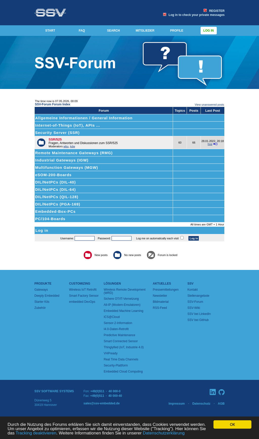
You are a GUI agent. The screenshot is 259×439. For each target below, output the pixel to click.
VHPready (111, 353)
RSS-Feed (160, 308)
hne (210, 144)
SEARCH (113, 30)
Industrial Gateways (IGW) (62, 160)
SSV (190, 283)
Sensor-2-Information (118, 323)
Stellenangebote (198, 295)
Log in (209, 30)
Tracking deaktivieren (36, 433)
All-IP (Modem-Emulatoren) (122, 305)
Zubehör (40, 308)
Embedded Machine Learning (123, 311)
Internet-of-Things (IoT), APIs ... (67, 125)
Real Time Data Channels (121, 359)
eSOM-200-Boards (53, 175)
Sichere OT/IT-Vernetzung (121, 299)
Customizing (79, 283)
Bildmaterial (161, 302)
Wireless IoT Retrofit (82, 289)
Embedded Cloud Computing (123, 371)
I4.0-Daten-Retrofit (116, 329)
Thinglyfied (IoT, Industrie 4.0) (124, 347)
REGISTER (214, 11)
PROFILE (176, 30)
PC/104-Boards (50, 219)
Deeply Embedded (46, 295)
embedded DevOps (82, 302)
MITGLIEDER (145, 30)
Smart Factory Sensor (84, 295)
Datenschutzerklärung (164, 433)
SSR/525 (55, 139)
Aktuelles (162, 283)
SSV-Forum (195, 302)
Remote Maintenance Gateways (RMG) (74, 153)
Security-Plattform (116, 365)
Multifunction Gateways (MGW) (66, 167)
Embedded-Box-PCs (55, 211)
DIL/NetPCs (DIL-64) (55, 189)
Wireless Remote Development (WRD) (124, 291)
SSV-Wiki (193, 308)
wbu (66, 146)
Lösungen (112, 283)
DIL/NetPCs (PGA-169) (57, 204)
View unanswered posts (209, 104)
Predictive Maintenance (119, 335)
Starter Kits (41, 302)
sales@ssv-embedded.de (101, 403)
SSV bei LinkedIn (199, 314)
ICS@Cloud (112, 317)
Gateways (41, 289)
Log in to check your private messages (194, 15)
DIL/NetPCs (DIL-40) (55, 182)
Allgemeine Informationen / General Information (84, 118)
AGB (221, 403)
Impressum (176, 403)
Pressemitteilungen (166, 289)
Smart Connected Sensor (121, 341)
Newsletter (160, 295)
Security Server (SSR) (57, 132)
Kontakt (192, 289)
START (50, 30)
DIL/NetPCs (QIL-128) (56, 197)
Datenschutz (201, 403)
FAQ (82, 30)
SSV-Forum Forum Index (52, 104)
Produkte (42, 283)
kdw (72, 146)
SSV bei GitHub (198, 320)
